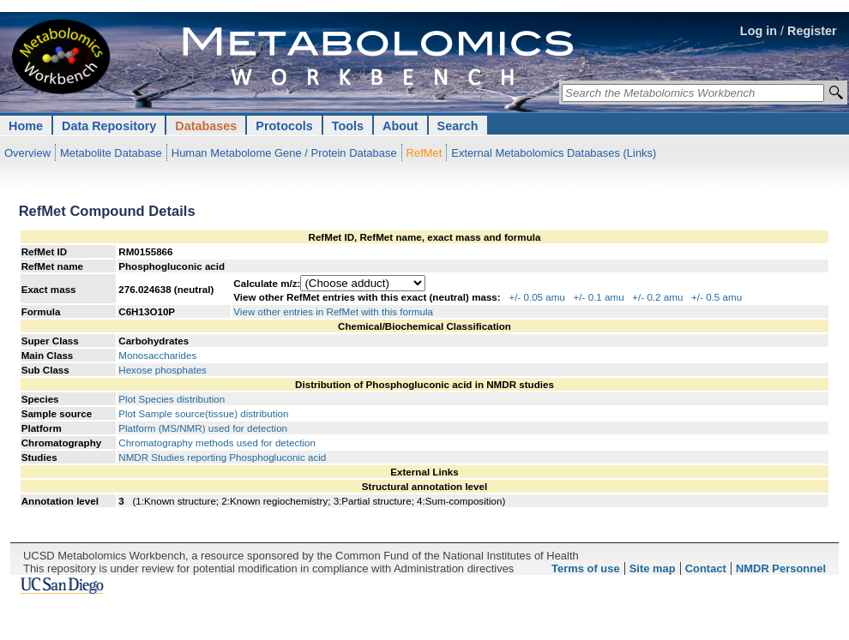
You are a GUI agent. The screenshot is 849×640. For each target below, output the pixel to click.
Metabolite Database (111, 153)
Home (26, 126)
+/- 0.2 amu (657, 296)
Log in (758, 31)
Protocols (284, 126)
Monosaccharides (157, 355)
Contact (705, 568)
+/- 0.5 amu (716, 296)
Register (812, 31)
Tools (348, 126)
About (400, 126)
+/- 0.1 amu (599, 296)
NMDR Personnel (781, 568)
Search (458, 126)
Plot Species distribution (171, 398)
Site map (652, 568)
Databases (206, 126)
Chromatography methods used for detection (217, 442)
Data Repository (109, 126)
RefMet (424, 153)
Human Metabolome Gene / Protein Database (284, 153)
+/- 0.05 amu (537, 296)
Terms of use (585, 568)
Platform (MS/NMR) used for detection (202, 428)
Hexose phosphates (162, 369)
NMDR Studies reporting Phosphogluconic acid (222, 457)
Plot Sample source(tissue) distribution (203, 413)
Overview (27, 153)
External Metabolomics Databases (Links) (553, 153)
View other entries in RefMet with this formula (333, 311)
